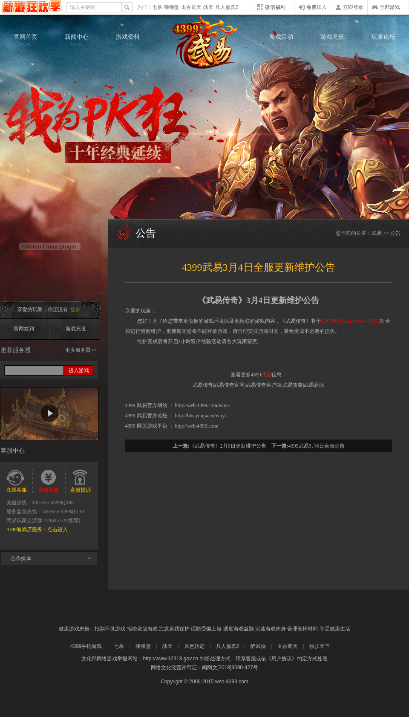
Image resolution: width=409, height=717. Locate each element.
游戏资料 (127, 40)
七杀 (157, 7)
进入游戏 (79, 370)
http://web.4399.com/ (197, 426)
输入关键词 (82, 7)
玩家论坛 (383, 40)
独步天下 (319, 646)
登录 (75, 309)
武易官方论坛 (152, 416)
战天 (208, 7)
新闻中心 (76, 40)
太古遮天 (191, 7)
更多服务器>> (81, 350)
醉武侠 (258, 646)
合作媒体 (21, 558)
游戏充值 (332, 40)
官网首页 (25, 40)
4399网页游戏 (31, 7)
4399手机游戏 (86, 646)
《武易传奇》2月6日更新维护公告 (228, 446)
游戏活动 (281, 40)
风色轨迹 (194, 646)
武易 (204, 42)
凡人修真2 (227, 7)
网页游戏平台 (152, 426)
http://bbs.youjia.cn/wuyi (200, 416)
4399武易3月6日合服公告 (316, 446)
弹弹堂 (171, 7)
